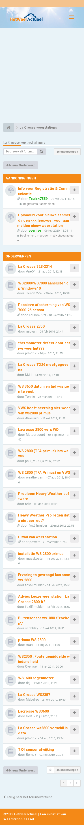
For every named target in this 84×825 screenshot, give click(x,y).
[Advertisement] (42, 76)
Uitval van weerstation (37, 537)
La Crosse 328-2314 (35, 266)
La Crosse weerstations (24, 142)
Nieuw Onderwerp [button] (20, 165)
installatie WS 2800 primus (40, 554)
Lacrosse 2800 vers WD (38, 429)
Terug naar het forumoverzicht (27, 797)
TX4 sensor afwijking (36, 749)
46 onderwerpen (67, 151)
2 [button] (70, 783)
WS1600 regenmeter (36, 678)
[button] (77, 783)
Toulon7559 (38, 199)
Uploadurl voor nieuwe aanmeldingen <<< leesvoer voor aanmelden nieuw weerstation (43, 220)
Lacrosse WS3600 (33, 711)
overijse (35, 230)
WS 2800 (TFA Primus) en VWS (44, 472)
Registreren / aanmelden (39, 204)
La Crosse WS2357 (34, 695)
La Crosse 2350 (31, 326)
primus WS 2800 (31, 640)
